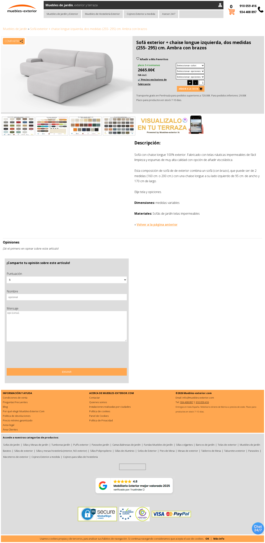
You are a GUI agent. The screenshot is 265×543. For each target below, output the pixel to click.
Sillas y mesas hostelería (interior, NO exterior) (61, 450)
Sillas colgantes (184, 444)
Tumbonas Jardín (60, 444)
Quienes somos (98, 402)
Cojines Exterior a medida (141, 14)
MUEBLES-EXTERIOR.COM (118, 393)
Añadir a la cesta (188, 88)
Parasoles (253, 450)
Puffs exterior (80, 444)
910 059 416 (248, 6)
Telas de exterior (227, 444)
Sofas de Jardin (11, 444)
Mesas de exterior (188, 450)
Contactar (94, 397)
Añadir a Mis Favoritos (152, 59)
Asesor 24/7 (168, 14)
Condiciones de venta (15, 397)
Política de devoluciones (16, 416)
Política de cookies (99, 411)
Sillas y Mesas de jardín (35, 444)
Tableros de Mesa (211, 450)
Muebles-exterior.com (198, 393)
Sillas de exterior (23, 450)
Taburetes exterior (234, 450)
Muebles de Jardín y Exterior (62, 14)
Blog (5, 406)
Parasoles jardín (100, 444)
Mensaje (12, 308)
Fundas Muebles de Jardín (158, 444)
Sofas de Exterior (147, 450)
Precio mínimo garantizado (17, 420)
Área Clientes (10, 429)
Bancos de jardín (205, 444)
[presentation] (35, 356)
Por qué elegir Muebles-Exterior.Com (23, 411)
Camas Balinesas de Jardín (126, 444)
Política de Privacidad (101, 420)
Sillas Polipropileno (101, 450)
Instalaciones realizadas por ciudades (110, 406)
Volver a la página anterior (157, 224)
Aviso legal (8, 425)
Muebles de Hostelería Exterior (102, 14)
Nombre (12, 291)
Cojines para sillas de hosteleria (80, 457)
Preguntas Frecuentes (15, 402)
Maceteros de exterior (15, 457)
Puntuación (14, 274)
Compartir (12, 41)
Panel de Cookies (99, 416)
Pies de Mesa (167, 450)
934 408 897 (248, 12)
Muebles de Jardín (15, 29)
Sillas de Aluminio (124, 450)
